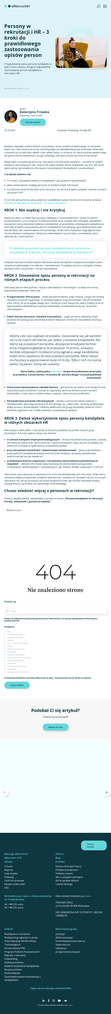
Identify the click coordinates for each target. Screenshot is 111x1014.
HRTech (11, 640)
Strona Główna (10, 88)
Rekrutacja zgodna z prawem (19, 658)
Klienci (10, 646)
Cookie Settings (64, 884)
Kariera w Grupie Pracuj (68, 866)
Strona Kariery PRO (14, 948)
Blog (20, 88)
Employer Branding (67, 130)
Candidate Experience (16, 634)
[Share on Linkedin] (33, 601)
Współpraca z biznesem (17, 934)
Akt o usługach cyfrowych (69, 877)
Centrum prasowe (14, 880)
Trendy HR (12, 669)
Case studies (11, 873)
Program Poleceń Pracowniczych (21, 951)
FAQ (6, 887)
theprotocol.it (63, 944)
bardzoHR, (57, 371)
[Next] (106, 792)
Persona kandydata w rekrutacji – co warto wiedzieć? (35, 203)
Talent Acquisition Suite (17, 666)
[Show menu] (105, 6)
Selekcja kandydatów (16, 660)
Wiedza (8, 861)
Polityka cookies (64, 873)
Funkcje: (9, 929)
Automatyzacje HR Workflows (20, 941)
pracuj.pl (60, 934)
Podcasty (9, 877)
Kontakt (60, 861)
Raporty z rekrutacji (15, 955)
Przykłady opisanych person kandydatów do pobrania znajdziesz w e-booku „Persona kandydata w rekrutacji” (51, 250)
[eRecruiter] (17, 6)
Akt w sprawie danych (67, 880)
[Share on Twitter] (27, 601)
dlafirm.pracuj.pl (64, 937)
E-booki (8, 866)
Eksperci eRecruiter (14, 884)
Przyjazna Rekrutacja (16, 655)
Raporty (8, 869)
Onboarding (10, 958)
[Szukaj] (98, 6)
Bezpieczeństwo (13, 969)
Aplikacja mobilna (13, 962)
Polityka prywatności (67, 869)
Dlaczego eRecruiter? (16, 854)
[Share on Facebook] (22, 601)
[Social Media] (43, 1000)
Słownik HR (12, 663)
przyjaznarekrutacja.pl (68, 951)
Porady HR (85, 130)
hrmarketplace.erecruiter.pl (70, 941)
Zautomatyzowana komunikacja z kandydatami (22, 978)
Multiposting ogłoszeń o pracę (21, 937)
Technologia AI (12, 944)
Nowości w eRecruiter (16, 649)
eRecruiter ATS (13, 857)
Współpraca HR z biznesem (18, 672)
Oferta (59, 854)
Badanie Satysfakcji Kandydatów (21, 966)
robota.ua (61, 948)
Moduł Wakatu (12, 973)
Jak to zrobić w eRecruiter (18, 643)
